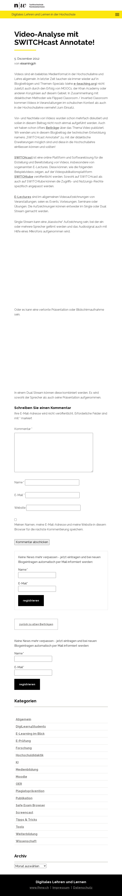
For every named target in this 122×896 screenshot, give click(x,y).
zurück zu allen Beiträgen (36, 624)
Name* (37, 573)
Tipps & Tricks (26, 819)
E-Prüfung (23, 741)
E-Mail (19, 495)
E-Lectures (22, 197)
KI (17, 762)
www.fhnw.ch (39, 887)
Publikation (24, 798)
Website (20, 507)
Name (19, 482)
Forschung (24, 748)
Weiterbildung (26, 834)
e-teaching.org (85, 83)
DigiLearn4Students (31, 726)
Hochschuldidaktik (29, 755)
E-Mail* (37, 587)
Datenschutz (82, 887)
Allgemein (23, 719)
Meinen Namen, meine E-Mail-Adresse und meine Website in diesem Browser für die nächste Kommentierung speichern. (60, 527)
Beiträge (52, 128)
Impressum (61, 887)
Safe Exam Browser (30, 805)
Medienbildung (27, 769)
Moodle (21, 776)
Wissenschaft (26, 841)
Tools (20, 827)
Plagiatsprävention (30, 791)
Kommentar (23, 429)
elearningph (28, 63)
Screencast (24, 812)
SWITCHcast (23, 157)
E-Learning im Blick (30, 733)
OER (19, 784)
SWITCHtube (23, 176)
